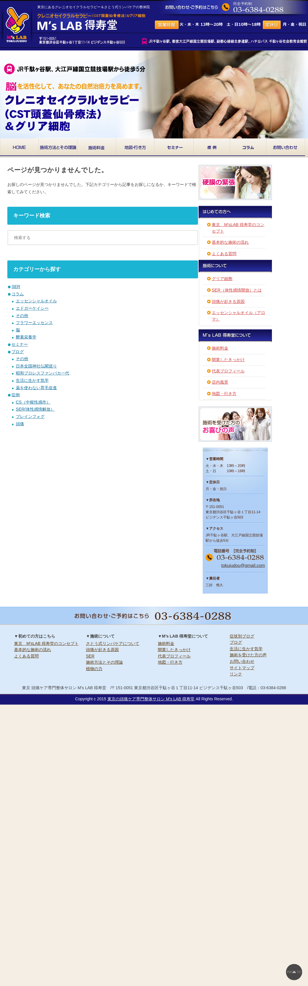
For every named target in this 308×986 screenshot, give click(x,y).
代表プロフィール (228, 371)
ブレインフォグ (30, 416)
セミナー (19, 344)
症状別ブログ (242, 636)
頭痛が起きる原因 (228, 301)
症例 (15, 394)
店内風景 (220, 382)
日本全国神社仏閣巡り (36, 366)
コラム (17, 294)
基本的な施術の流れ (230, 242)
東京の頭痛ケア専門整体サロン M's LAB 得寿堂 (150, 699)
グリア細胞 (222, 278)
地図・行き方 (224, 393)
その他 (22, 315)
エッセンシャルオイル (36, 301)
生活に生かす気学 (32, 380)
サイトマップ (242, 667)
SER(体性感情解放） (35, 409)
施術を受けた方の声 (248, 655)
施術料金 (220, 348)
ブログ (17, 351)
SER (15, 286)
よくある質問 (224, 253)
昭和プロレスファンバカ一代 (42, 373)
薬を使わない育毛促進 (36, 387)
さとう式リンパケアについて (112, 643)
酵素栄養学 (26, 337)
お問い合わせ (242, 661)
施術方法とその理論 (104, 662)
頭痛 (20, 423)
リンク (236, 674)
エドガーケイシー (32, 308)
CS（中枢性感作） (33, 402)
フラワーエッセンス (34, 322)
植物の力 (94, 668)
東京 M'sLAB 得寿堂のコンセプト (46, 643)
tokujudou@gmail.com (243, 565)
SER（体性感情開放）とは (237, 290)
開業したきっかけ (228, 359)
